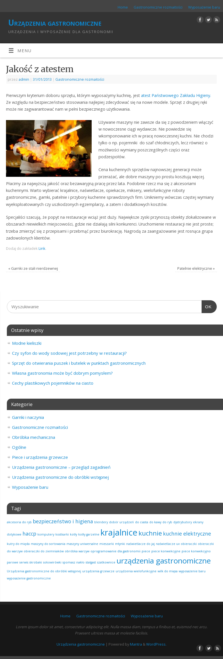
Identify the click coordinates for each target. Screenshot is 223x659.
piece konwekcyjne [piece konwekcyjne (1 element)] (165, 551)
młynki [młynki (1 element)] (120, 544)
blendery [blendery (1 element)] (101, 522)
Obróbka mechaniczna (33, 437)
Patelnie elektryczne (196, 268)
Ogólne (19, 447)
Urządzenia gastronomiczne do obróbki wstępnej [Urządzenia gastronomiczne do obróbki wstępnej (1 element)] (44, 571)
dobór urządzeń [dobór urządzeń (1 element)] (121, 522)
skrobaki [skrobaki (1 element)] (35, 562)
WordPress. (156, 644)
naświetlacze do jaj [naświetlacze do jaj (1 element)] (140, 544)
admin (24, 79)
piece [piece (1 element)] (146, 551)
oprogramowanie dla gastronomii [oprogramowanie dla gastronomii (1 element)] (115, 551)
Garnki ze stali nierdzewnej (33, 268)
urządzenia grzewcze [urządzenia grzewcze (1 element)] (98, 571)
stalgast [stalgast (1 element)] (91, 562)
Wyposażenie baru (204, 7)
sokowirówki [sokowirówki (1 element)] (52, 562)
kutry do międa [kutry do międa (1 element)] (18, 544)
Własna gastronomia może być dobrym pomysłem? (62, 373)
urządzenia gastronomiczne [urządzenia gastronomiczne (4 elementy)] (163, 560)
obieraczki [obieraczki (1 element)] (189, 544)
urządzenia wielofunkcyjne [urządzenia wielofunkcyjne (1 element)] (136, 571)
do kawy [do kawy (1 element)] (155, 522)
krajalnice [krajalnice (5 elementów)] (119, 532)
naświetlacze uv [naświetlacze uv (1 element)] (168, 544)
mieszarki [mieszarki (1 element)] (106, 544)
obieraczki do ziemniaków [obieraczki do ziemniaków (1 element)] (44, 551)
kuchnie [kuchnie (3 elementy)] (150, 533)
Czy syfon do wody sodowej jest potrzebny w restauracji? (69, 353)
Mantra (136, 644)
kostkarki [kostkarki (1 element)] (62, 534)
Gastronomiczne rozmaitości (158, 7)
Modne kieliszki (26, 343)
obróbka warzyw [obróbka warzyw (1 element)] (77, 551)
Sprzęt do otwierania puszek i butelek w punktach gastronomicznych (79, 363)
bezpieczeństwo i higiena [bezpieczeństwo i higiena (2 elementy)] (63, 521)
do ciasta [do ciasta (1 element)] (141, 522)
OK (207, 307)
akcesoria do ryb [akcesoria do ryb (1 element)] (19, 522)
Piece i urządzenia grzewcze (40, 457)
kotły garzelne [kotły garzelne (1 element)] (88, 534)
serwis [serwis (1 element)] (23, 562)
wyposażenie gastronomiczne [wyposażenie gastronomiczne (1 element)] (29, 578)
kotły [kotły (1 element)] (73, 534)
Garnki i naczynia (28, 417)
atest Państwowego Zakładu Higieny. (175, 95)
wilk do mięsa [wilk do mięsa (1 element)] (168, 571)
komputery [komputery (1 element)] (45, 534)
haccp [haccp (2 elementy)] (29, 533)
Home (123, 7)
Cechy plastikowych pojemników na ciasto (52, 383)
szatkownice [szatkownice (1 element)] (106, 562)
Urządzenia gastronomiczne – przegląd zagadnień (61, 467)
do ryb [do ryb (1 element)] (167, 522)
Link (42, 248)
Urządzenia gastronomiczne (54, 23)
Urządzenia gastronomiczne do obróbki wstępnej (60, 477)
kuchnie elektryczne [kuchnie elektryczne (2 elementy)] (187, 533)
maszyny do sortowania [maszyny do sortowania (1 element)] (48, 544)
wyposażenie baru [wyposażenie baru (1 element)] (192, 571)
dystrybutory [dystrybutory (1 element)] (182, 522)
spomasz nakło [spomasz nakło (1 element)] (74, 562)
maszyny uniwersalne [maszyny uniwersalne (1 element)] (82, 544)
